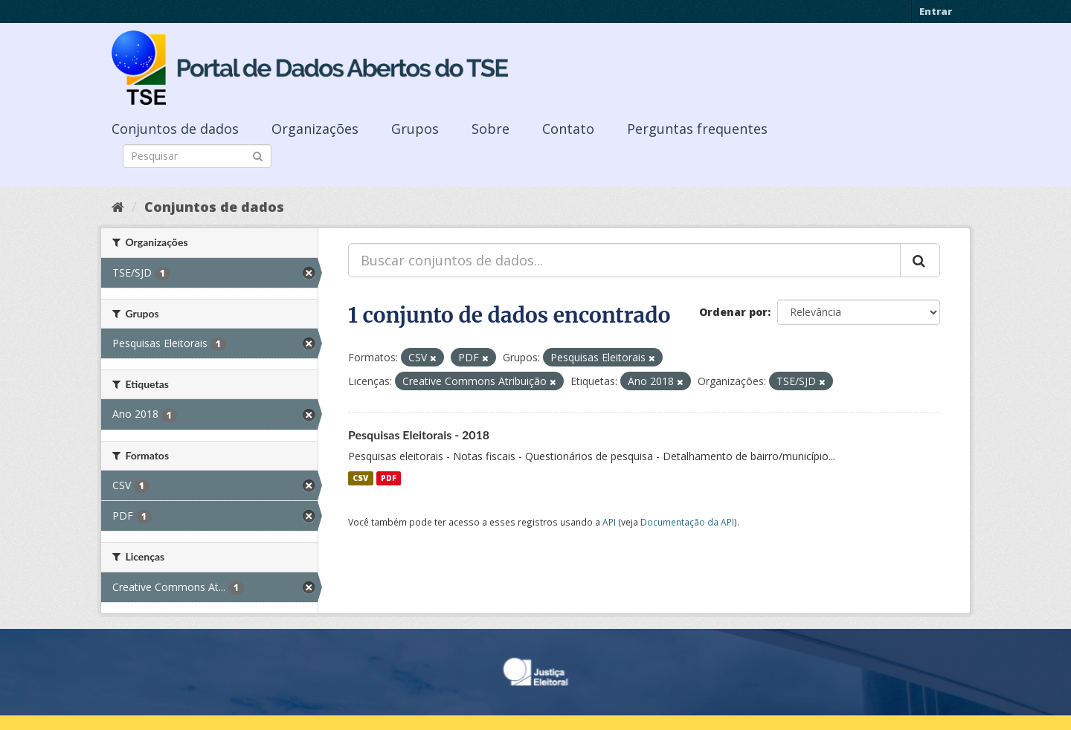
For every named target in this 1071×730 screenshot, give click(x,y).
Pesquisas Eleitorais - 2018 (418, 434)
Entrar (935, 11)
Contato (568, 129)
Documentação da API (687, 522)
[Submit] (257, 155)
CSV (360, 478)
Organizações (314, 129)
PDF (388, 478)
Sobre (490, 129)
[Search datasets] (197, 156)
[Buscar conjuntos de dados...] (624, 260)
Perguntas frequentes (697, 129)
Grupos (415, 129)
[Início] (118, 207)
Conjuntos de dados (175, 129)
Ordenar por (733, 312)
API (609, 522)
